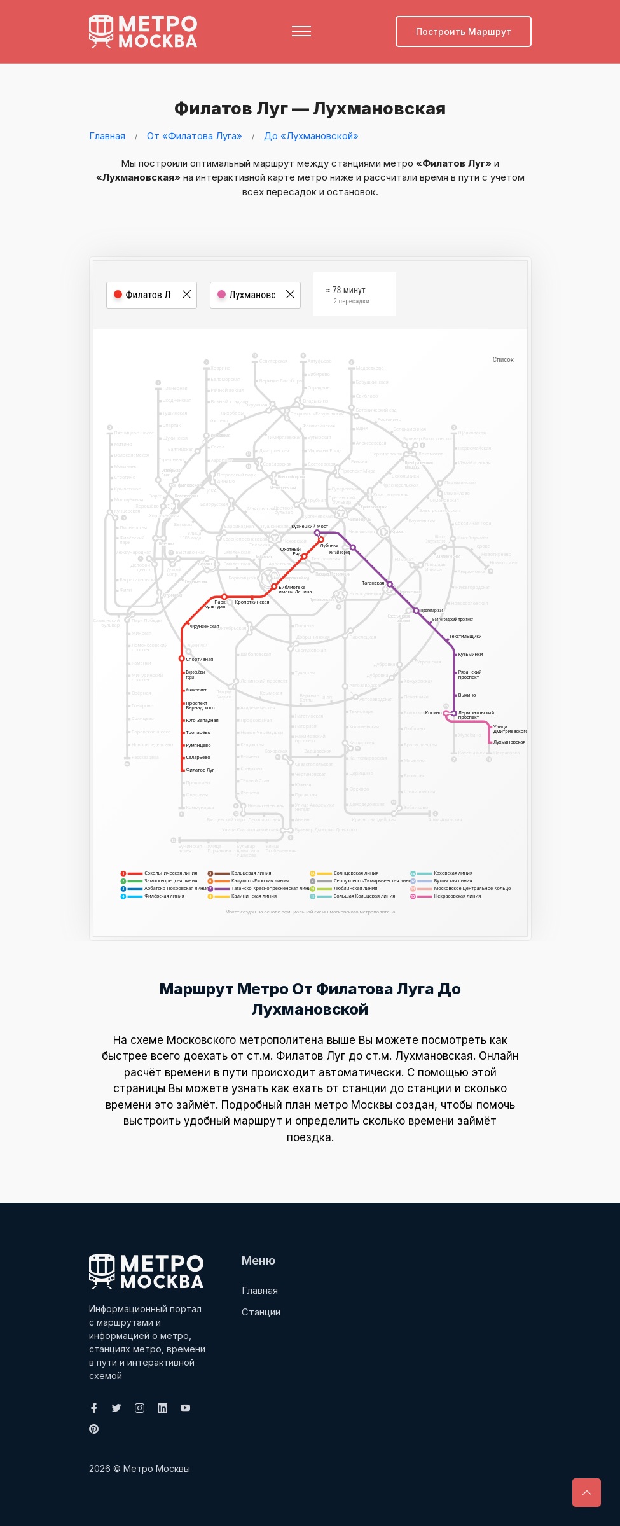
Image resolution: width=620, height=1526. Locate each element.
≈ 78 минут (347, 301)
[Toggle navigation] (301, 31)
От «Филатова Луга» (194, 136)
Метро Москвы (156, 1468)
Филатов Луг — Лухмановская (299, 107)
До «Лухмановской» (311, 136)
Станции (261, 1312)
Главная (107, 136)
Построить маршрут (463, 31)
